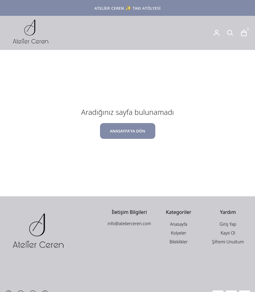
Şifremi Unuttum (228, 242)
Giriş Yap (227, 224)
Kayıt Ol (228, 233)
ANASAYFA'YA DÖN (127, 131)
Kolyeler (178, 233)
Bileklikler (179, 242)
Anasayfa (178, 224)
